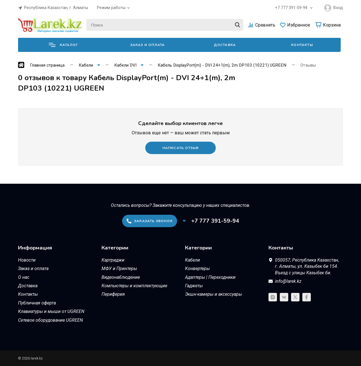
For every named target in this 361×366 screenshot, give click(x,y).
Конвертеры (197, 268)
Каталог (63, 45)
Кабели (192, 260)
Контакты (302, 45)
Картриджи (113, 260)
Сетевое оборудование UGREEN (50, 320)
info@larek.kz (288, 281)
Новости (27, 260)
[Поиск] (164, 25)
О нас (23, 277)
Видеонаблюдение (121, 277)
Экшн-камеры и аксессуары (213, 294)
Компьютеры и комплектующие (134, 285)
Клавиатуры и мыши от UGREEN (51, 311)
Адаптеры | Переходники (210, 277)
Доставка (225, 45)
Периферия (113, 294)
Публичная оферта (37, 303)
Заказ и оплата (147, 45)
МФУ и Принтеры (119, 268)
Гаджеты (194, 285)
